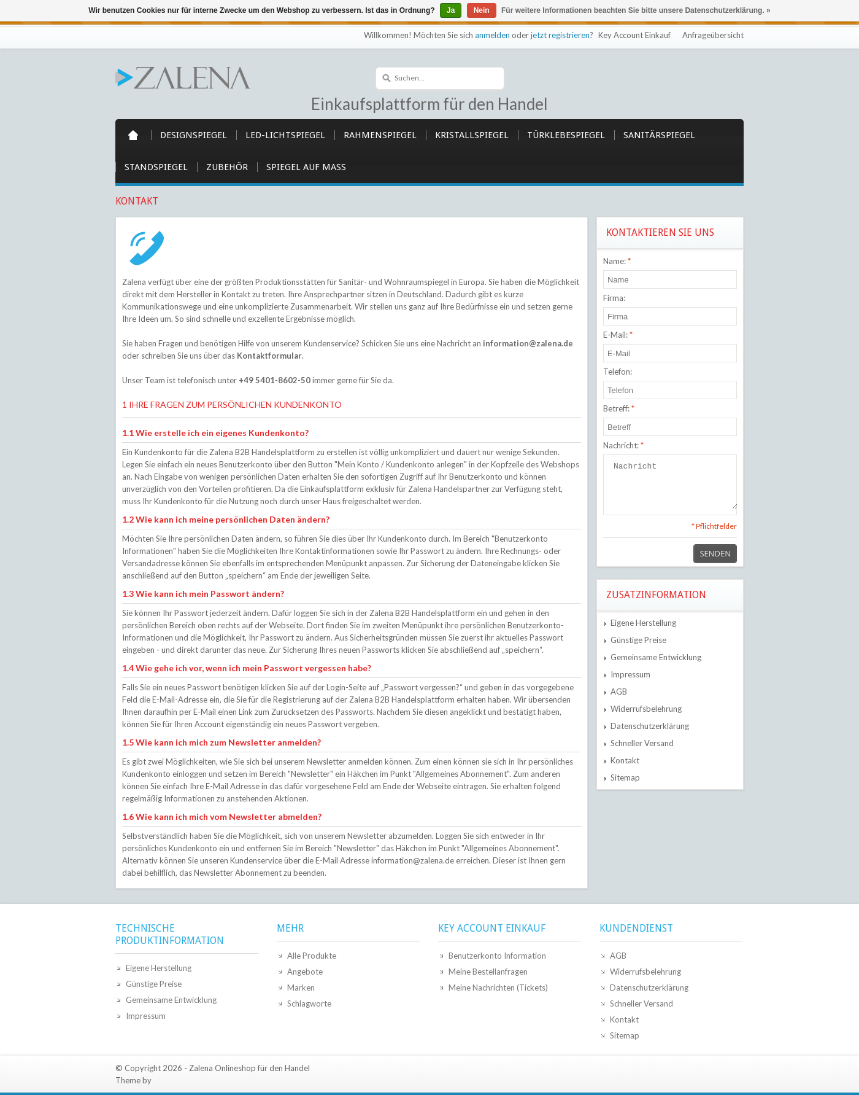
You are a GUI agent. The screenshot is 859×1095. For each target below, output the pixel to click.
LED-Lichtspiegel (285, 135)
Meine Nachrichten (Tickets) (498, 987)
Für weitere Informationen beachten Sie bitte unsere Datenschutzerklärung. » (636, 10)
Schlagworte (309, 1003)
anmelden (492, 35)
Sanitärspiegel (659, 135)
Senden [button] (715, 553)
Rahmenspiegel (380, 135)
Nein (482, 10)
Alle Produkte (311, 956)
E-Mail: (618, 335)
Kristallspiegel (472, 135)
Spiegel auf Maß (306, 167)
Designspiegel (193, 135)
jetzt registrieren (560, 35)
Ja (451, 10)
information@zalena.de (528, 343)
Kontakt (625, 760)
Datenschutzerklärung (650, 726)
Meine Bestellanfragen (488, 971)
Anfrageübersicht (713, 35)
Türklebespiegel (566, 135)
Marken (301, 987)
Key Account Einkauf (634, 35)
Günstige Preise (638, 640)
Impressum (630, 674)
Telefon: (617, 371)
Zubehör (227, 167)
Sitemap (625, 777)
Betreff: (618, 408)
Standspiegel (156, 167)
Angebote (305, 971)
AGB (619, 691)
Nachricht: (623, 445)
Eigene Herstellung (643, 623)
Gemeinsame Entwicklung (656, 657)
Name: (617, 261)
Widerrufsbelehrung (646, 709)
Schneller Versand (642, 743)
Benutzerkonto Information (497, 956)
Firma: (614, 298)
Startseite (133, 135)
